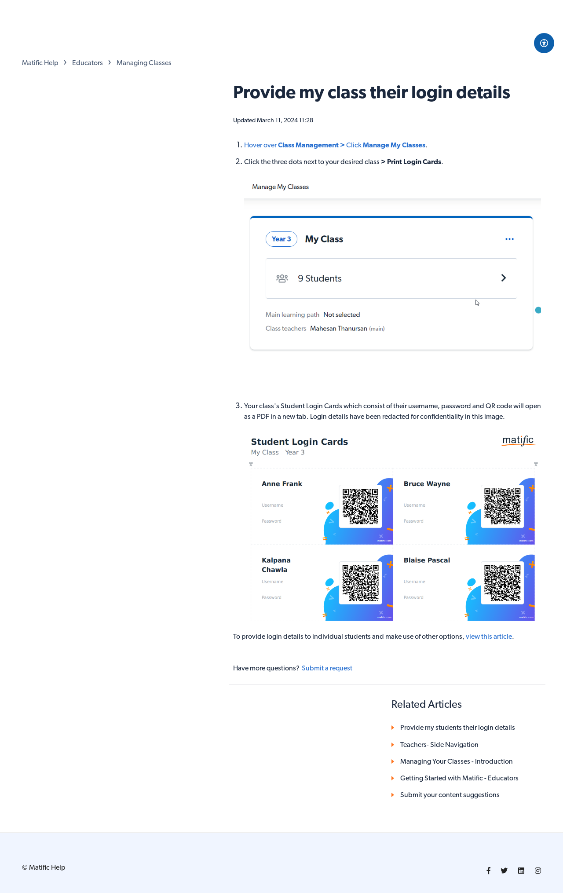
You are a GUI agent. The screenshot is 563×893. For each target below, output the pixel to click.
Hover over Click (334, 145)
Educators (87, 63)
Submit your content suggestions (450, 795)
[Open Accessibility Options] (544, 43)
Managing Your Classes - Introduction (456, 761)
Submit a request (327, 668)
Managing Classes (144, 63)
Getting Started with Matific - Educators (459, 778)
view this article (489, 636)
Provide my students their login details (457, 728)
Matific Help (40, 63)
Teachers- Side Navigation (439, 745)
